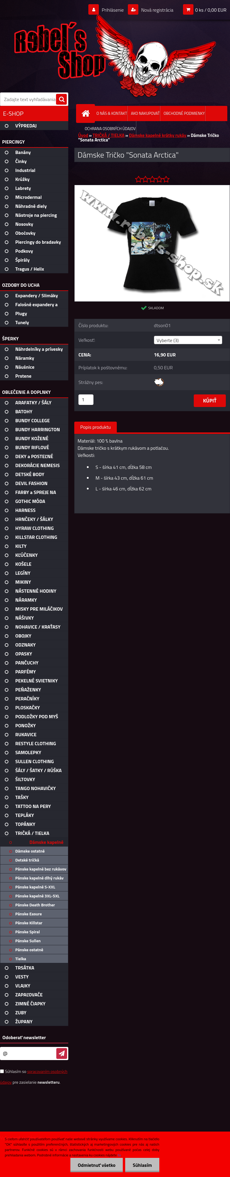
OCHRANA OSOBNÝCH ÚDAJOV (110, 129)
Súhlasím (142, 1165)
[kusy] (85, 399)
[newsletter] (61, 1053)
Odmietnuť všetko (96, 1165)
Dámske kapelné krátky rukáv (158, 135)
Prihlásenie (113, 9)
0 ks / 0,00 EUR (210, 9)
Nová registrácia (156, 9)
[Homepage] (87, 113)
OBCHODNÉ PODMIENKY (184, 113)
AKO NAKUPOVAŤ (145, 113)
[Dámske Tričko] (152, 187)
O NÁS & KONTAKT (111, 113)
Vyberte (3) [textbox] (168, 340)
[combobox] (188, 340)
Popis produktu (95, 427)
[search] (61, 99)
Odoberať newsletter (24, 1037)
